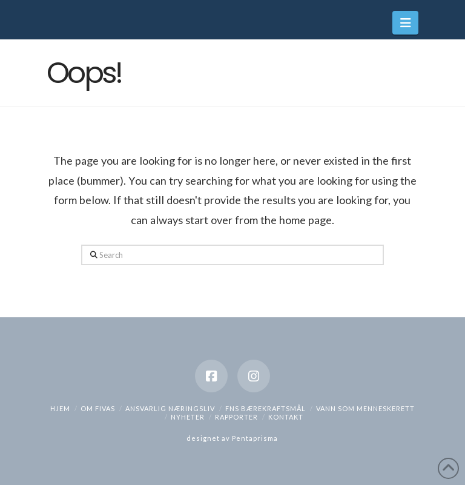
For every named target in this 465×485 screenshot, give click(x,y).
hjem (60, 408)
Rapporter (236, 417)
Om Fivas (98, 408)
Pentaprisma (255, 438)
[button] (405, 23)
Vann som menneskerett (365, 408)
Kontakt (285, 417)
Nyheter (188, 417)
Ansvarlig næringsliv (170, 408)
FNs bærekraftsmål (265, 408)
